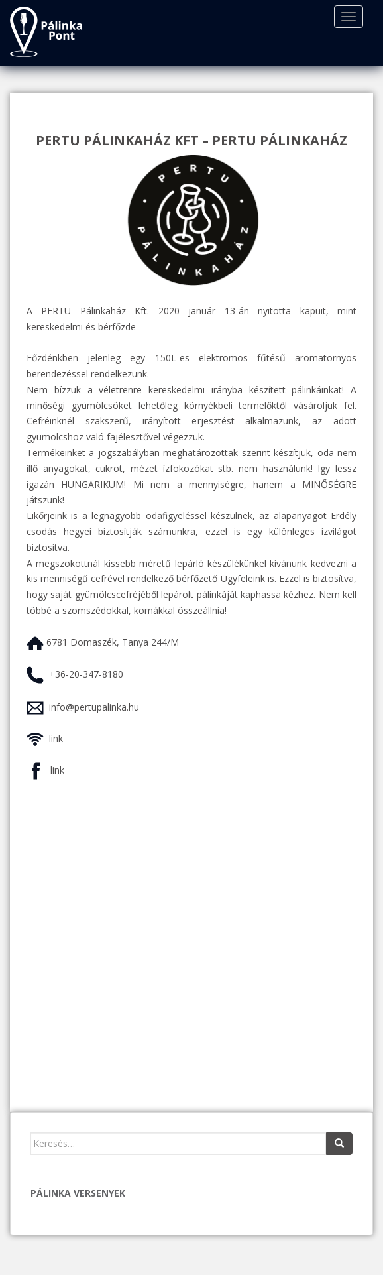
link (56, 738)
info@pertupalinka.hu (94, 707)
